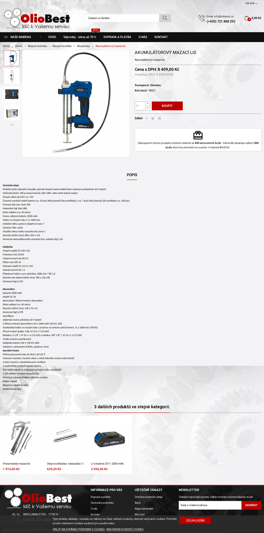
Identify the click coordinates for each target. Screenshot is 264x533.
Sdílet (146, 118)
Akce (138, 502)
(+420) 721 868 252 (221, 21)
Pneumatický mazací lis (16, 463)
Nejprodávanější (144, 508)
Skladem (155, 85)
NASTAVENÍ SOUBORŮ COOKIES (125, 529)
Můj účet (140, 514)
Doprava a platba (100, 497)
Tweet (152, 118)
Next (12, 125)
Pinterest (159, 118)
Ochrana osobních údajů (149, 497)
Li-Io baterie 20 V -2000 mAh (107, 463)
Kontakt (95, 514)
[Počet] (140, 106)
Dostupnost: (142, 85)
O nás (94, 508)
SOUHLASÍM (195, 520)
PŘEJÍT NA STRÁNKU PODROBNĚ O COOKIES (79, 529)
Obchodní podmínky (102, 502)
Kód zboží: (141, 90)
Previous (12, 47)
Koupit (167, 106)
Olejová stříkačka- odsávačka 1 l (65, 463)
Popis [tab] (132, 175)
